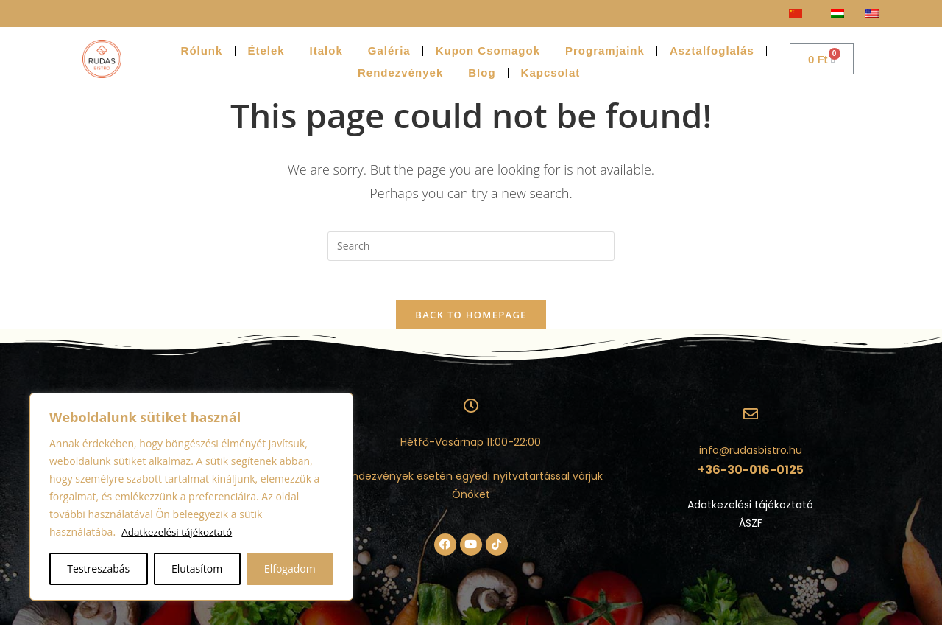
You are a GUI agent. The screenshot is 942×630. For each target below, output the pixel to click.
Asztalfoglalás (712, 50)
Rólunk (202, 50)
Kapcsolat (551, 72)
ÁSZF (750, 528)
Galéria (389, 50)
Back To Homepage (470, 319)
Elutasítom (196, 568)
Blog (481, 72)
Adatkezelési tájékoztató (179, 532)
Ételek (265, 50)
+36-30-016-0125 (751, 474)
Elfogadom (290, 568)
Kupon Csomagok (488, 50)
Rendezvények (400, 72)
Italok (326, 50)
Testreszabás (98, 568)
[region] (191, 497)
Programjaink (605, 50)
